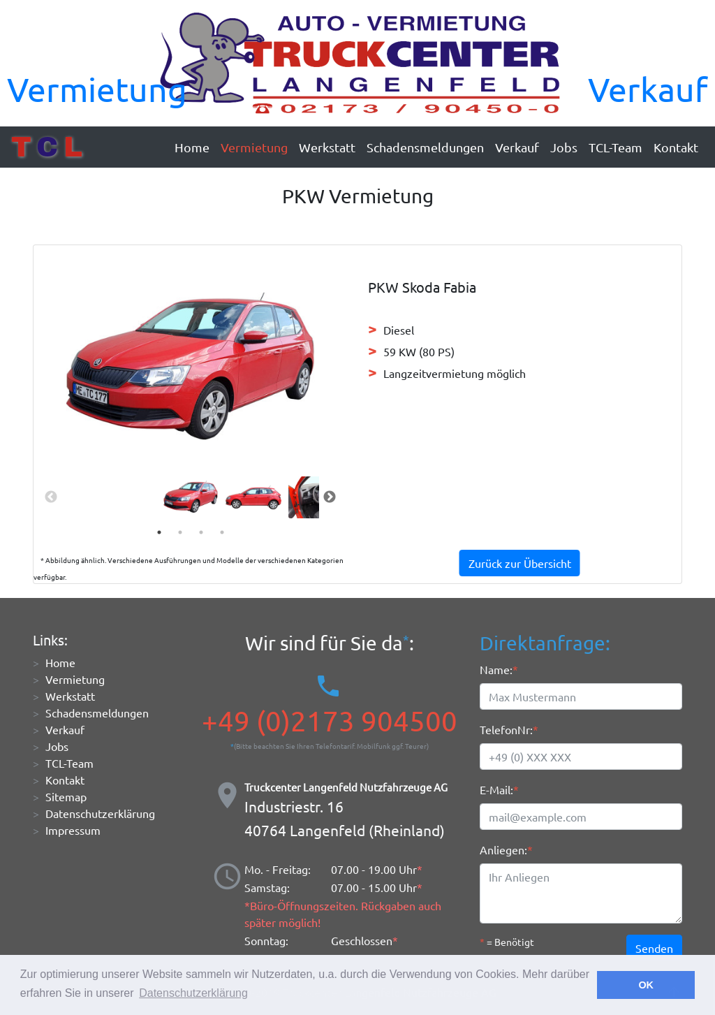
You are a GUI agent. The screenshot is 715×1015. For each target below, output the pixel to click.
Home (192, 147)
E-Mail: (496, 789)
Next (330, 497)
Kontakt (676, 147)
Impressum (73, 830)
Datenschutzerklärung (100, 813)
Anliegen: (503, 849)
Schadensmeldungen (425, 147)
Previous (51, 497)
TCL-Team (615, 147)
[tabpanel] (191, 496)
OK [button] (646, 985)
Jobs (563, 147)
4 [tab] (222, 532)
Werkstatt (327, 147)
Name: (496, 669)
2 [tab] (180, 532)
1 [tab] (159, 532)
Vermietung (97, 88)
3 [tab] (201, 532)
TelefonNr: (506, 729)
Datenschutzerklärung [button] (193, 993)
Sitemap (66, 796)
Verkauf (648, 88)
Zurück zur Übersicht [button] (520, 563)
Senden (654, 948)
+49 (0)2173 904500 (329, 721)
